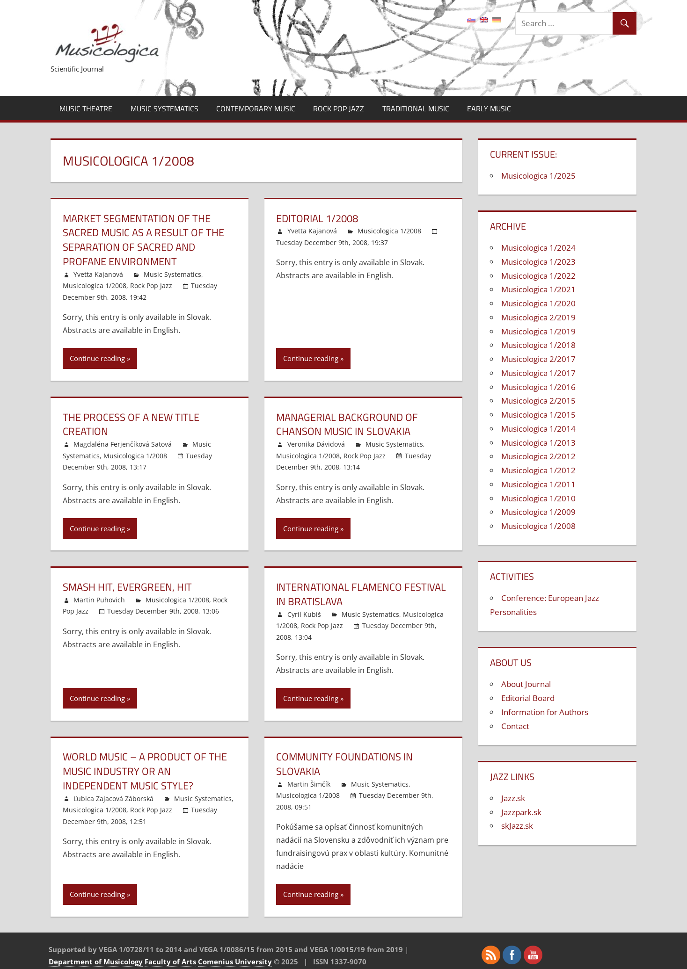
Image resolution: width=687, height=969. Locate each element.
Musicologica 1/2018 (538, 345)
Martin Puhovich (99, 599)
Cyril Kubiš (304, 614)
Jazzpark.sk (521, 812)
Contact (515, 726)
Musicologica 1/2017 (538, 373)
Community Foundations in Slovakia (344, 764)
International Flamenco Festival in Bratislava (361, 594)
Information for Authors (544, 712)
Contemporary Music (255, 108)
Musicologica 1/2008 (94, 285)
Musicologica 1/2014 (538, 428)
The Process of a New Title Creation (131, 424)
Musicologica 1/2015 (538, 414)
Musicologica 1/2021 (538, 289)
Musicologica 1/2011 (538, 484)
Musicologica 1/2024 (538, 247)
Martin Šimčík (308, 784)
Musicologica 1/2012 (538, 470)
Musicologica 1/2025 (538, 175)
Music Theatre (85, 108)
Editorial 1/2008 (317, 218)
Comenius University (235, 961)
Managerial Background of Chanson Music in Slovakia (347, 424)
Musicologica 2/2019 (538, 317)
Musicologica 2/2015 (538, 400)
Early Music (489, 108)
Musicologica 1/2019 (538, 331)
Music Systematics (164, 108)
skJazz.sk (517, 825)
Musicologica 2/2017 (538, 359)
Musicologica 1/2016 (538, 387)
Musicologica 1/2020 (538, 303)
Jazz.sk (513, 798)
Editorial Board (528, 698)
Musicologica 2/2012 (538, 456)
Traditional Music (415, 108)
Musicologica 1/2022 (538, 275)
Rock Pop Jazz (338, 108)
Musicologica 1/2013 (538, 442)
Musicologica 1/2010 (538, 498)
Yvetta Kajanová (98, 274)
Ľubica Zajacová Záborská (113, 798)
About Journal (526, 684)
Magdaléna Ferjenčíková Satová (122, 444)
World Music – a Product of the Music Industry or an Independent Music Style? (145, 771)
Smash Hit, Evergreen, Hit (127, 587)
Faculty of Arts (170, 961)
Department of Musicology (96, 961)
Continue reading (97, 358)
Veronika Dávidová (316, 444)
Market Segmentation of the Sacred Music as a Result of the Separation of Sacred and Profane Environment (143, 239)
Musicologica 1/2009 (538, 511)
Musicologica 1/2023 (538, 261)
